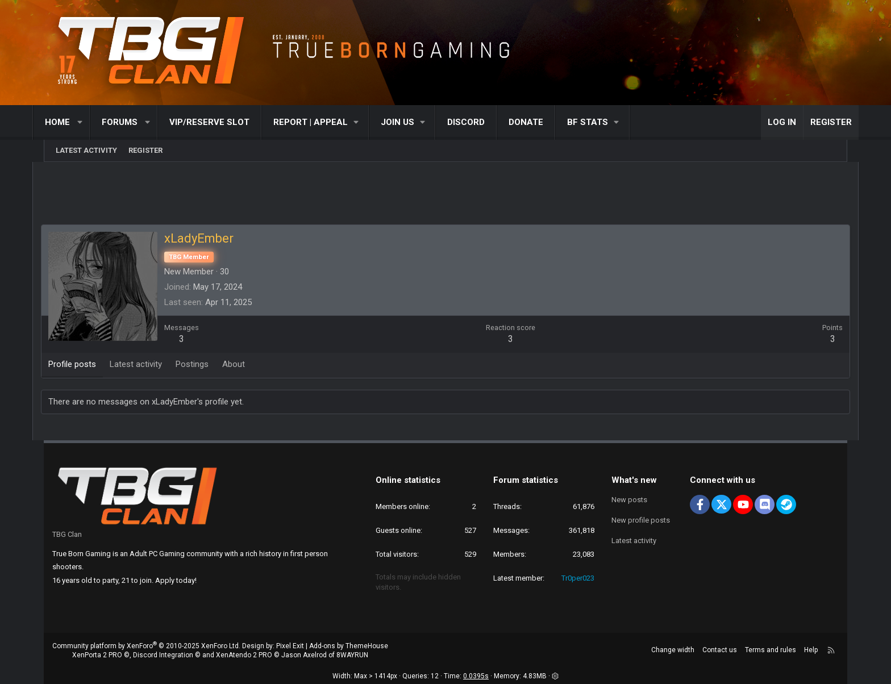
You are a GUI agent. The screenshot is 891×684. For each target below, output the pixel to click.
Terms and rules (770, 650)
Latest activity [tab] (148, 365)
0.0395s (476, 677)
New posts (629, 499)
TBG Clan (67, 534)
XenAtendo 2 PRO (244, 656)
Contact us (719, 650)
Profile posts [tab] (84, 365)
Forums (131, 122)
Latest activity (86, 150)
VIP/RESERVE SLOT (221, 122)
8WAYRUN (352, 656)
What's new (634, 480)
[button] (92, 122)
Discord (477, 122)
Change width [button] (672, 650)
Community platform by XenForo (146, 646)
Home (68, 122)
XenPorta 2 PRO (97, 656)
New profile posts (640, 520)
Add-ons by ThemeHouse (348, 646)
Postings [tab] (204, 365)
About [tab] (245, 365)
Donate (537, 122)
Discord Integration (163, 656)
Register (145, 150)
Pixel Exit (290, 646)
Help (811, 650)
